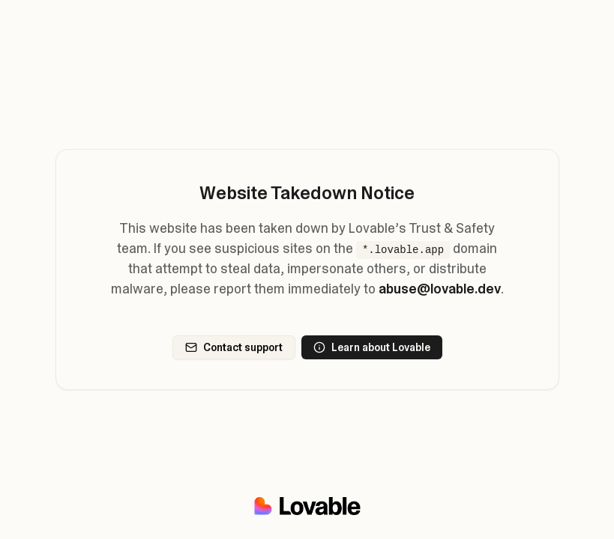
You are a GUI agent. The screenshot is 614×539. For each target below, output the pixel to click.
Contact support (234, 347)
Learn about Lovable (371, 347)
